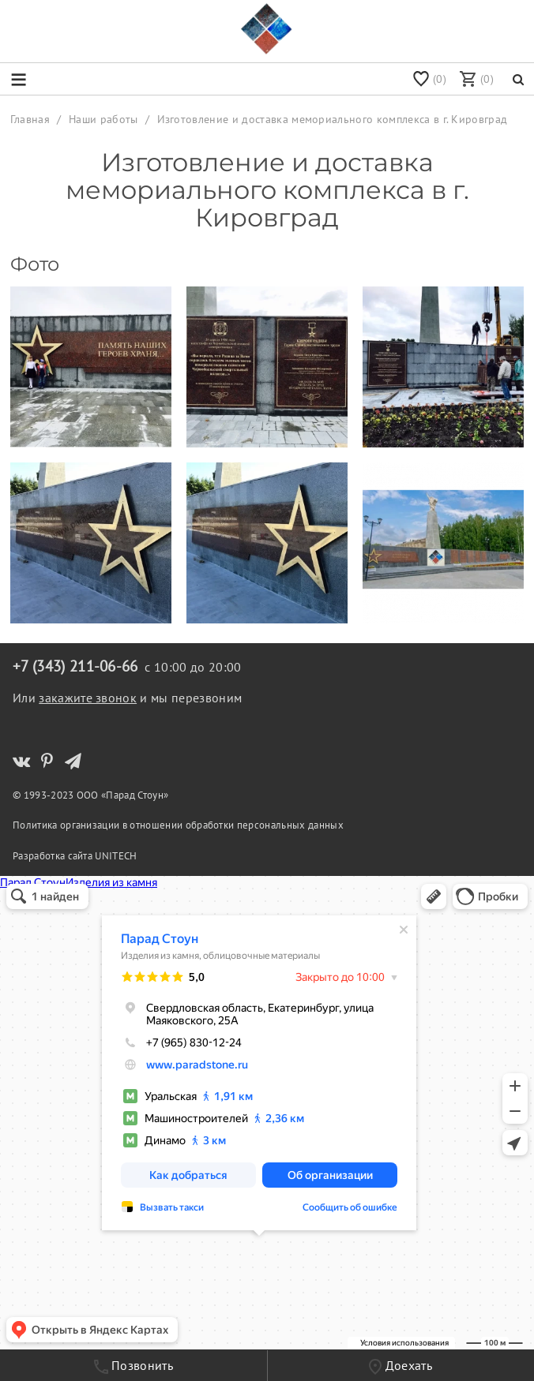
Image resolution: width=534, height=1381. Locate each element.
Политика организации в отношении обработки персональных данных (178, 825)
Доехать (400, 1366)
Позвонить (133, 1365)
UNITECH (116, 855)
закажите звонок (88, 697)
